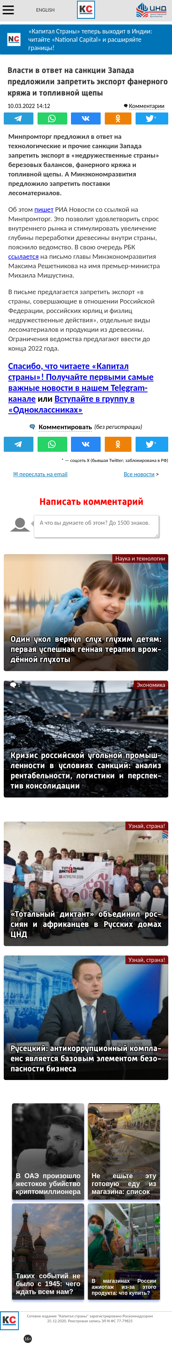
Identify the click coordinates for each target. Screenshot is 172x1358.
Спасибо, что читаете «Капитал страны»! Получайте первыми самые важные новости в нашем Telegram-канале (81, 382)
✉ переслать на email (40, 474)
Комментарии (146, 105)
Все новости (139, 474)
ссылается (23, 256)
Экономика (151, 684)
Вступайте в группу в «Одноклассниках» (71, 404)
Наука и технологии (140, 558)
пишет (44, 209)
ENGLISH (45, 10)
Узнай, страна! (146, 825)
